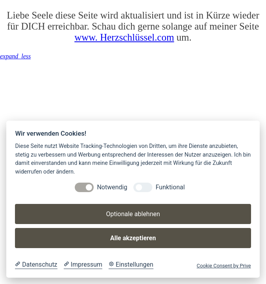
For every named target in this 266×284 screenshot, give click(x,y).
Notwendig (112, 187)
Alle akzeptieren (133, 238)
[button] (15, 56)
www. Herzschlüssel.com (124, 37)
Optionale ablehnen (133, 214)
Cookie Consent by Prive (224, 266)
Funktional (170, 187)
